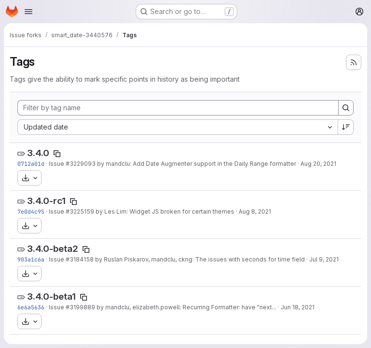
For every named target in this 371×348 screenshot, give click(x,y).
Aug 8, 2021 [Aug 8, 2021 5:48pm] (255, 211)
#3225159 (80, 211)
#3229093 (81, 163)
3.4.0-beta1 (51, 296)
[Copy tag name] (57, 154)
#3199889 (80, 307)
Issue (57, 163)
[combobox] (177, 127)
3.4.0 (38, 153)
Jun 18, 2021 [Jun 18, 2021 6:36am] (297, 307)
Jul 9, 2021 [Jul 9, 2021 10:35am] (324, 259)
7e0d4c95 (30, 211)
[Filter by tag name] (178, 108)
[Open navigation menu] (28, 11)
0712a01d (30, 163)
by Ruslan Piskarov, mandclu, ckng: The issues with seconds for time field (199, 259)
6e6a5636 (30, 307)
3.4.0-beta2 (52, 248)
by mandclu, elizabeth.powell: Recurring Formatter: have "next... (185, 307)
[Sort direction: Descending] (346, 127)
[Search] (346, 108)
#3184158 (80, 259)
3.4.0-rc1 (46, 200)
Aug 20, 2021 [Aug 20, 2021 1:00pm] (318, 163)
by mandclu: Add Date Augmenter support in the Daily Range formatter (196, 163)
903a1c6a (30, 259)
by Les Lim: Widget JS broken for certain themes (164, 211)
